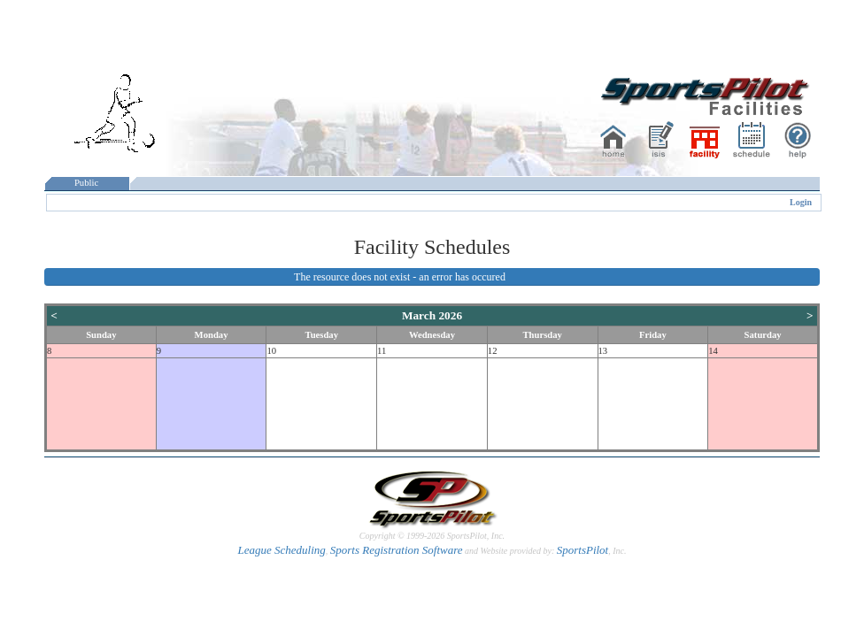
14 (713, 351)
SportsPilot (583, 549)
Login (801, 202)
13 (603, 351)
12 (493, 351)
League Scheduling (281, 549)
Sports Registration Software (396, 549)
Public (87, 183)
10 (271, 351)
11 (381, 351)
